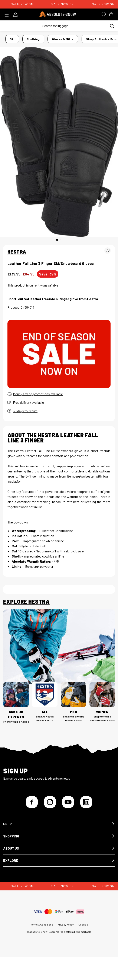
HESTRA (16, 251)
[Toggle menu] (8, 14)
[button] (59, 824)
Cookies (83, 924)
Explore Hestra (26, 601)
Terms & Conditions (41, 924)
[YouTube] (68, 802)
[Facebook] (32, 802)
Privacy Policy (66, 924)
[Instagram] (50, 802)
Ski (12, 39)
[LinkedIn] (86, 802)
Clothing (33, 39)
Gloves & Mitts (63, 39)
